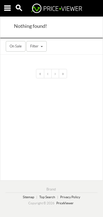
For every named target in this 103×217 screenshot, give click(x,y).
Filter (36, 46)
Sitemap (28, 197)
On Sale (16, 46)
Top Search (47, 197)
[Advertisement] (51, 128)
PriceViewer (65, 203)
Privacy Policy (70, 197)
